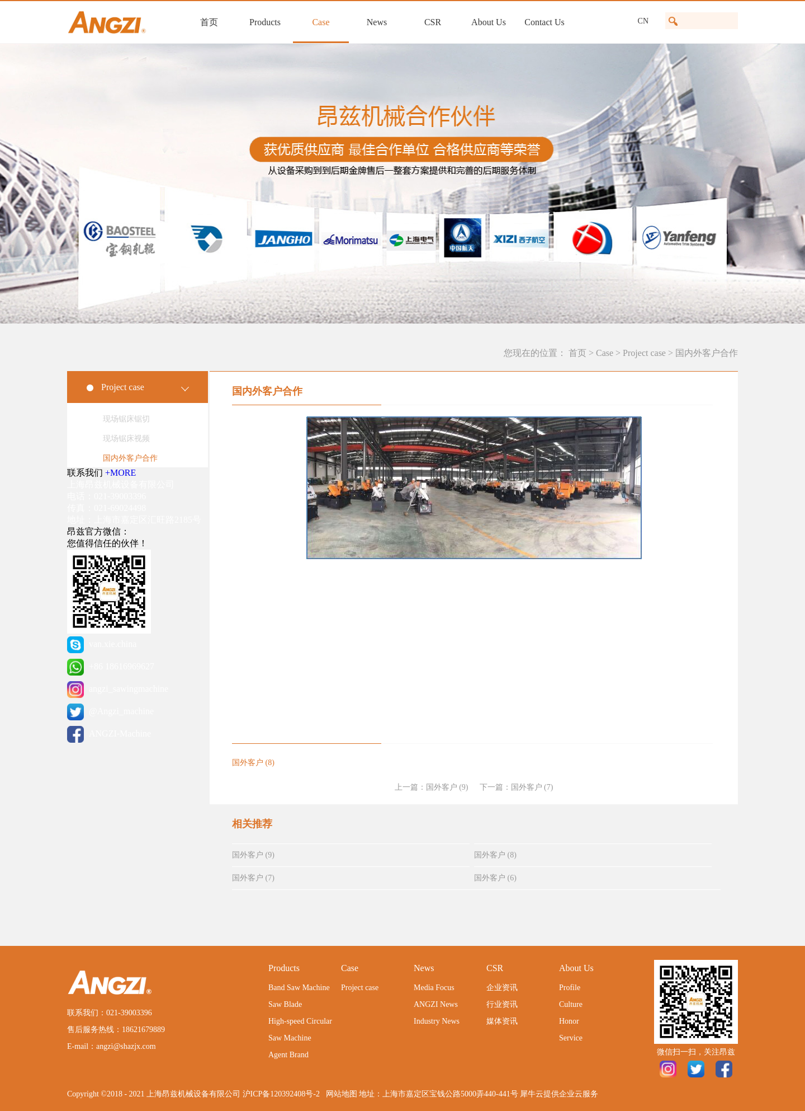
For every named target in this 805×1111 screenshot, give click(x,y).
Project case (644, 353)
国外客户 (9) (253, 855)
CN (643, 21)
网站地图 (339, 1094)
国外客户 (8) (495, 855)
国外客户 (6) (495, 878)
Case (604, 353)
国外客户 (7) (253, 878)
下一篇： (516, 787)
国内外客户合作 (706, 353)
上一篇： (431, 787)
